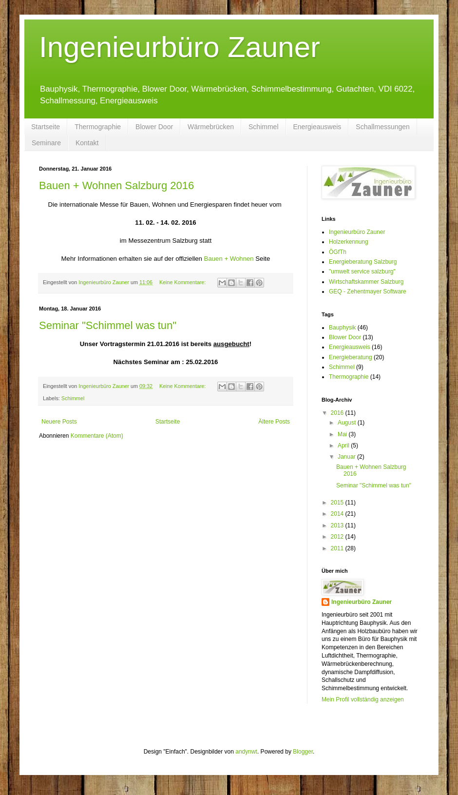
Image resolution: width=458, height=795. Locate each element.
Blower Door (154, 127)
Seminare (46, 143)
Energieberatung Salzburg (363, 261)
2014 (338, 513)
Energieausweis (317, 127)
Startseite (45, 127)
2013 (338, 525)
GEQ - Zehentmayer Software (367, 291)
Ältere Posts (274, 421)
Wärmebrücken (211, 127)
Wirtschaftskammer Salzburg (366, 281)
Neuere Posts (59, 421)
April (344, 445)
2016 (338, 412)
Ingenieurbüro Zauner (179, 47)
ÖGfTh (337, 252)
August (348, 422)
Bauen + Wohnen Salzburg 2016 (116, 185)
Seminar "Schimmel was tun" (107, 325)
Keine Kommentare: (183, 282)
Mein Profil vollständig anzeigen (363, 699)
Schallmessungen (383, 127)
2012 (338, 536)
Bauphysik (342, 327)
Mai (343, 434)
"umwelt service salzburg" (362, 271)
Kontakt (87, 143)
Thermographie (98, 127)
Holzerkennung (348, 241)
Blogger (303, 751)
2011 (338, 548)
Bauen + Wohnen (229, 258)
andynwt (246, 751)
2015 (338, 502)
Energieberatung (350, 357)
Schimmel (263, 127)
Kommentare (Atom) (97, 435)
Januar (347, 456)
